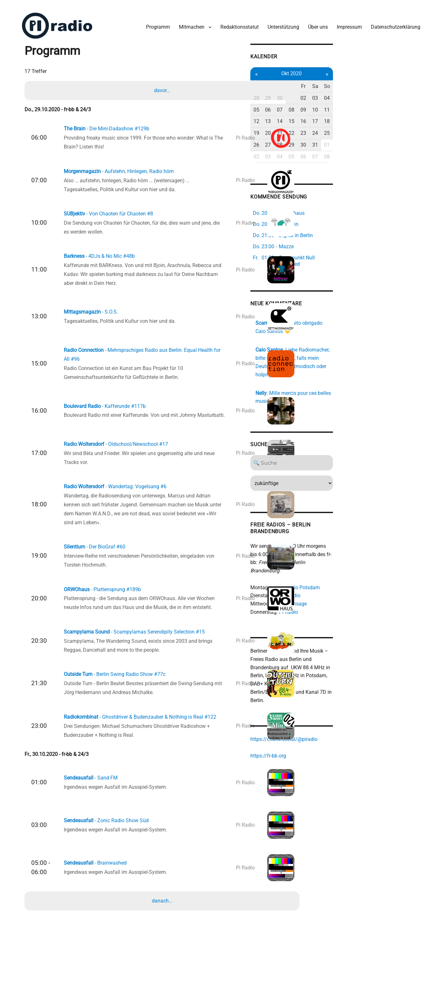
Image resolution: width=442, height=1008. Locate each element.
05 (323, 104)
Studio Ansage (356, 576)
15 (364, 115)
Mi (351, 80)
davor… (164, 86)
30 (351, 92)
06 (337, 104)
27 (337, 139)
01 (364, 92)
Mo (323, 80)
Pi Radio (354, 585)
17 (392, 115)
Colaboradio (353, 568)
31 (392, 139)
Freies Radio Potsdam (361, 560)
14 (351, 115)
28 (323, 92)
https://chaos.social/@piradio (350, 705)
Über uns (314, 22)
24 (392, 127)
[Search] (364, 443)
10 (392, 104)
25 (406, 127)
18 (406, 115)
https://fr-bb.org (334, 722)
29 (337, 92)
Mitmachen (187, 22)
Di (337, 80)
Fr (378, 80)
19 (323, 127)
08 (364, 104)
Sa (392, 80)
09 (378, 104)
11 (406, 104)
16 (378, 115)
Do (364, 80)
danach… (163, 940)
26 (323, 139)
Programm (154, 22)
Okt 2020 (364, 67)
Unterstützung (279, 22)
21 (351, 127)
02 (378, 92)
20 (337, 127)
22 (364, 127)
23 (378, 127)
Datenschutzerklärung (391, 22)
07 (351, 104)
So (405, 80)
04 (406, 92)
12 (323, 115)
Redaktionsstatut (235, 22)
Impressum (345, 22)
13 (337, 115)
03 (392, 92)
